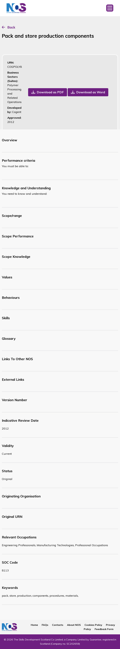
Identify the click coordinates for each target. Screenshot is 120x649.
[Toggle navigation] (109, 8)
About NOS (74, 624)
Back (11, 27)
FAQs (45, 624)
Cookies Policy (93, 624)
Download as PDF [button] (50, 92)
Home (34, 624)
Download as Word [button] (90, 92)
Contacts (57, 624)
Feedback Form (104, 629)
